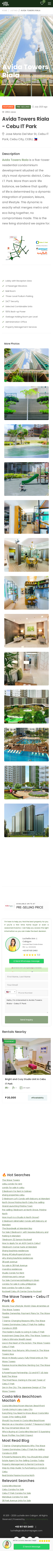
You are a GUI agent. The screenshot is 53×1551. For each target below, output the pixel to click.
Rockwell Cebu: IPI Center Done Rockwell (22, 1291)
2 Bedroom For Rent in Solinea (16, 1191)
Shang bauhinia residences (15, 1250)
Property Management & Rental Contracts (23, 1464)
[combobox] (10, 992)
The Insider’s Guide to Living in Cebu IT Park (23, 1331)
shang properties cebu (13, 1195)
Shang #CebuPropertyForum (16, 1254)
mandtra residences (12, 1269)
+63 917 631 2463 (24, 1526)
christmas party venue (13, 1276)
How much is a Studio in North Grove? (20, 1217)
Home (4, 10)
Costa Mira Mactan (11, 1485)
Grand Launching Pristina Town (17, 1206)
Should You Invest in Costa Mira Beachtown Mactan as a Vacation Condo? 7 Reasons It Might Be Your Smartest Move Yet (26, 1424)
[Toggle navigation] (49, 3)
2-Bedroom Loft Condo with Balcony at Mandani (26, 1198)
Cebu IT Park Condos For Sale (16, 1493)
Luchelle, (21, 1540)
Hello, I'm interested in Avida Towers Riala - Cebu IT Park (26, 1005)
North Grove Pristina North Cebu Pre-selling (23, 1202)
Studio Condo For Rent (13, 1272)
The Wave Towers (11, 1180)
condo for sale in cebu (13, 1187)
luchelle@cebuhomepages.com (26, 1530)
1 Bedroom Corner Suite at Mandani (19, 1247)
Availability (37, 1097)
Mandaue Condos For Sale (15, 1496)
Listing (14, 10)
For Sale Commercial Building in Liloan (20, 1280)
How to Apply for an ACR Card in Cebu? (21, 1243)
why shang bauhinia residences (17, 1258)
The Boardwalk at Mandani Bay (17, 1228)
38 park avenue (9, 1261)
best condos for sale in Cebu (16, 1287)
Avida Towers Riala (25, 71)
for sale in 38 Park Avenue (14, 1265)
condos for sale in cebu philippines (19, 1284)
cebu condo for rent (12, 1183)
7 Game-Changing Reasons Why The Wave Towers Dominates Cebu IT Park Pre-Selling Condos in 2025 (23, 1324)
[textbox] (10, 992)
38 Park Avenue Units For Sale (16, 1500)
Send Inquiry (26, 1019)
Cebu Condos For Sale (13, 1489)
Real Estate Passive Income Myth (18, 1475)
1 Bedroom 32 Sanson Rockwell (17, 1239)
